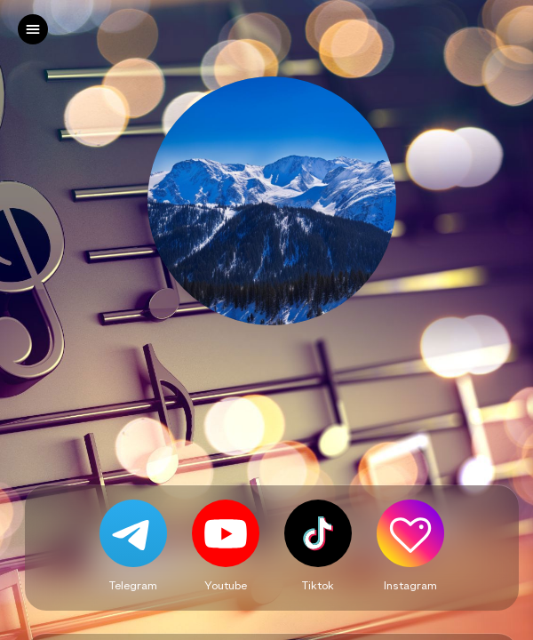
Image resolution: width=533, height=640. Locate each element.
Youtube (225, 585)
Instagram (410, 585)
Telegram (133, 585)
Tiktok (318, 585)
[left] (33, 29)
